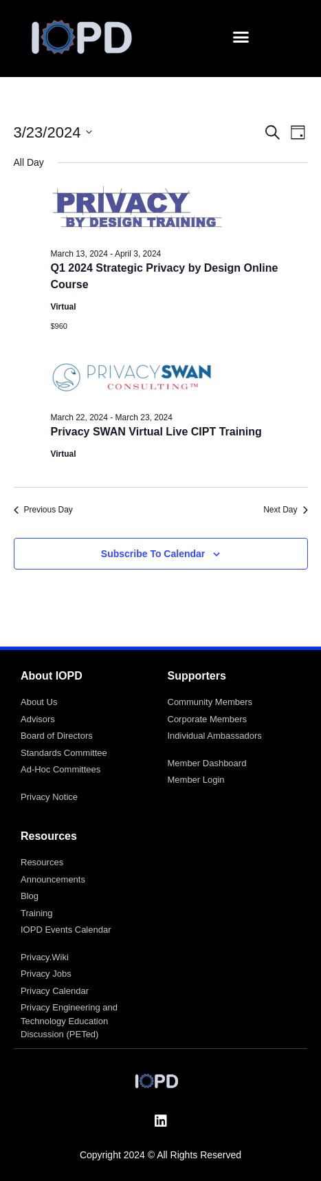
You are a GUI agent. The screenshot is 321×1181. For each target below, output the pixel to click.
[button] (241, 37)
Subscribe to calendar (153, 553)
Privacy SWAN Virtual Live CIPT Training (156, 431)
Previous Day (43, 509)
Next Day (285, 509)
